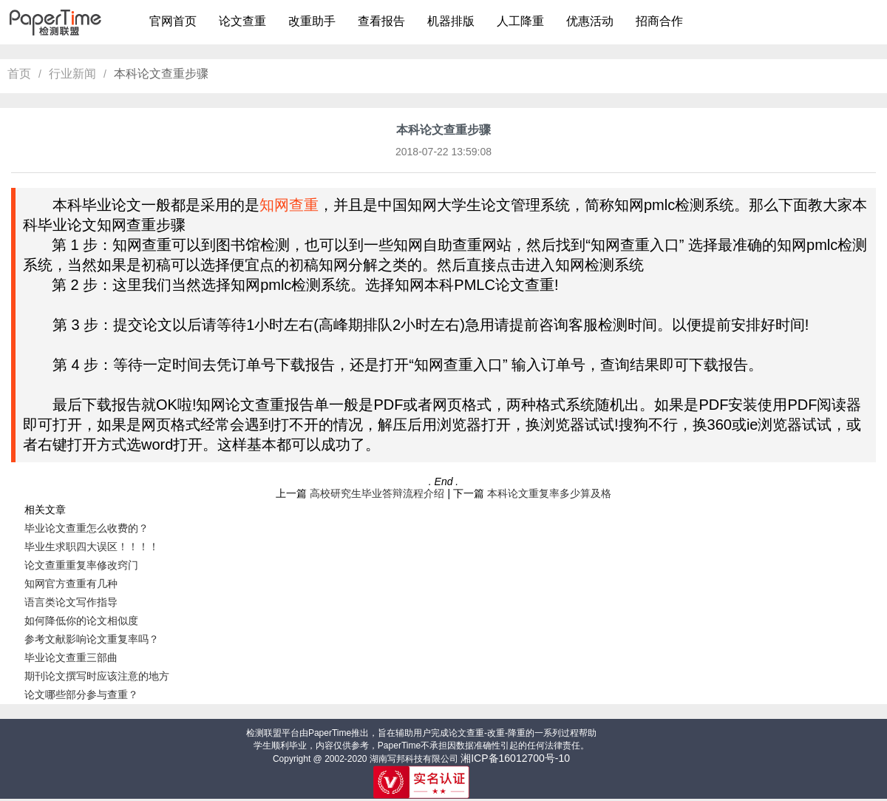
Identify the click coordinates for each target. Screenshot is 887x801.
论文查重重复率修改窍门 (81, 565)
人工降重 (520, 21)
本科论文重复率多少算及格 (549, 493)
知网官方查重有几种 (71, 583)
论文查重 (242, 21)
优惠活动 (590, 21)
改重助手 (312, 21)
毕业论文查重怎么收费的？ (86, 528)
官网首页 (173, 21)
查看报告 (381, 21)
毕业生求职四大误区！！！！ (91, 546)
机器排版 (451, 21)
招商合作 (659, 21)
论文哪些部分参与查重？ (81, 694)
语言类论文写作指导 (71, 602)
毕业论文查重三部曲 (71, 657)
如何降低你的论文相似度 (81, 620)
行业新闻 (72, 73)
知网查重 (289, 205)
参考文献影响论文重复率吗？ (91, 639)
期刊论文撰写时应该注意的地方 (96, 676)
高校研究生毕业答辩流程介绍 (377, 493)
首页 (19, 73)
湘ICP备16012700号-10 (515, 758)
